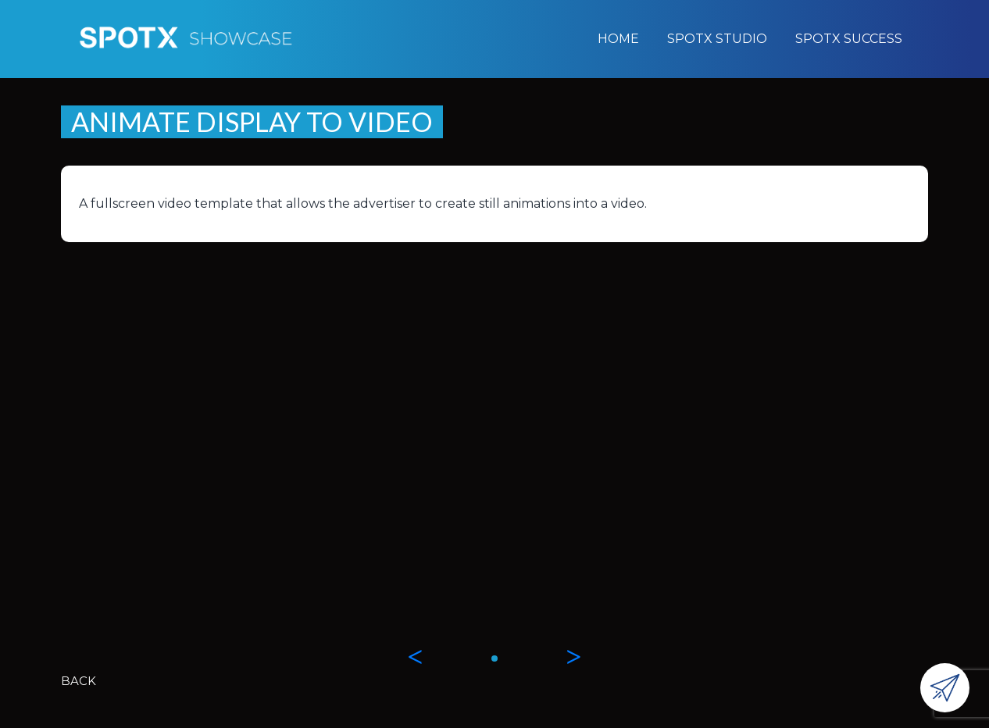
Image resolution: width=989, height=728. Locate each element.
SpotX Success (848, 38)
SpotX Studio (717, 38)
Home (618, 38)
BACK (78, 680)
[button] (494, 658)
